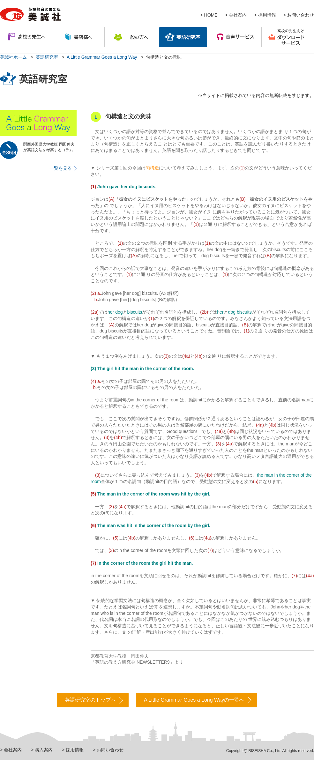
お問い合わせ (300, 15)
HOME (211, 15)
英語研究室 (47, 57)
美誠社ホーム (13, 57)
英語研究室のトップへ (90, 700)
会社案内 (238, 15)
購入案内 (44, 749)
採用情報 (267, 15)
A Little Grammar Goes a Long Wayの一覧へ (194, 700)
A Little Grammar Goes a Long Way (102, 57)
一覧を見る (60, 168)
